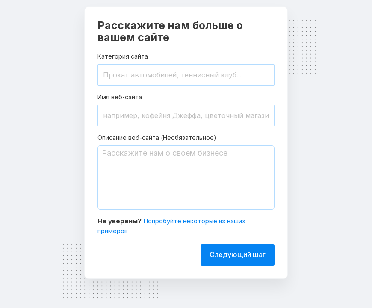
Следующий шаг (238, 254)
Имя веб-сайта (119, 97)
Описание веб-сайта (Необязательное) (156, 137)
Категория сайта (122, 56)
